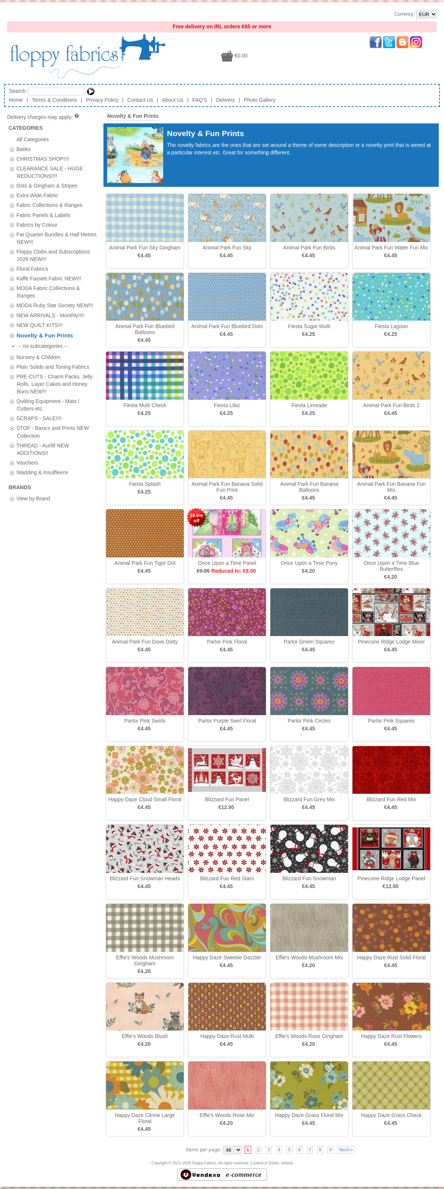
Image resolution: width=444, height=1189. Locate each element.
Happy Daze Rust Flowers (391, 1036)
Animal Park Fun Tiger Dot (145, 563)
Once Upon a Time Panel (227, 563)
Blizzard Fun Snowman (309, 878)
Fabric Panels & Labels (43, 215)
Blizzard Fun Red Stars (227, 878)
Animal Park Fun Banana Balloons (309, 487)
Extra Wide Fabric (37, 195)
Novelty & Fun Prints (44, 335)
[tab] (12, 149)
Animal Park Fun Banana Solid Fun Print (227, 487)
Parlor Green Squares (309, 642)
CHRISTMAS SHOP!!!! (42, 158)
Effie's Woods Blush (145, 1036)
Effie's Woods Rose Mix (227, 1115)
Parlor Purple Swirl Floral (227, 721)
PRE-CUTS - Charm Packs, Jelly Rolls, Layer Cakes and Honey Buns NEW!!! (54, 372)
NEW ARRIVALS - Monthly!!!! (50, 315)
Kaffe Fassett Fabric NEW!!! (48, 278)
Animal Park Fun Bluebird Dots (227, 326)
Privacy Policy (102, 100)
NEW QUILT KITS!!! (39, 325)
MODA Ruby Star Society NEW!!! (54, 305)
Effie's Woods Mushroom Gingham (145, 960)
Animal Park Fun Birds (309, 248)
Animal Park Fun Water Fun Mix (391, 248)
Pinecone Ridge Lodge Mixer (391, 642)
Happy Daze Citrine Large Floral (145, 1118)
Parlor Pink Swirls (144, 721)
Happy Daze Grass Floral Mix (309, 1115)
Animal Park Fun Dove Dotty (145, 642)
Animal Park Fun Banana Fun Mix (391, 487)
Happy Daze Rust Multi (227, 1036)
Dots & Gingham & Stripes (46, 186)
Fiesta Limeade (309, 405)
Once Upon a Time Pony (309, 563)
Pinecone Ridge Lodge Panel (391, 878)
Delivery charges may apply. (43, 117)
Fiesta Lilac (227, 405)
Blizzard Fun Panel (227, 799)
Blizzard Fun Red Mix (391, 799)
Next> (346, 1149)
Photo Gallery (260, 100)
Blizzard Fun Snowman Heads (145, 878)
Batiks (23, 149)
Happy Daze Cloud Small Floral (144, 799)
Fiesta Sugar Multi (309, 326)
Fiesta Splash (145, 484)
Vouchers (27, 451)
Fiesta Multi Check (144, 405)
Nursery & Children (38, 346)
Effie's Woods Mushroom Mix (309, 957)
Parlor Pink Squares (391, 721)
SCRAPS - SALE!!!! (39, 407)
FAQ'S (199, 100)
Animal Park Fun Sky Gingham (144, 248)
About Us (173, 100)
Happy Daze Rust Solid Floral (391, 957)
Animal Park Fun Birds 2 (391, 405)
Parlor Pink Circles (309, 721)
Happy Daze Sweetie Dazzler (227, 957)
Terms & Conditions (54, 100)
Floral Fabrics (32, 269)
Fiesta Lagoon (391, 326)
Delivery (225, 100)
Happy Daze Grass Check (391, 1115)
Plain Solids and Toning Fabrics (52, 355)
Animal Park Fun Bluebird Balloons (145, 329)
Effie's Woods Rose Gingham (309, 1036)
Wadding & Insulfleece (42, 461)
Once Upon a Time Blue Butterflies (391, 566)
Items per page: (203, 1149)
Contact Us (140, 100)
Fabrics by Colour (37, 224)
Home (16, 100)
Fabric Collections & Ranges (49, 205)
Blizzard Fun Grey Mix (309, 799)
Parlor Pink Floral (227, 642)
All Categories (32, 139)
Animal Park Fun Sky (227, 248)
